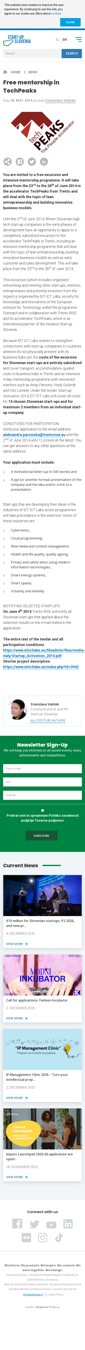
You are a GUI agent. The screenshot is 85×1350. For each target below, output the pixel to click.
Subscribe (41, 836)
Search (72, 53)
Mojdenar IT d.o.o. (48, 1307)
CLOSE (70, 22)
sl (57, 40)
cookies (56, 13)
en (65, 40)
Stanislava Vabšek (60, 100)
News (32, 72)
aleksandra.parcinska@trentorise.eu (34, 435)
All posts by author (48, 720)
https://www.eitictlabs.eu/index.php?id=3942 (41, 667)
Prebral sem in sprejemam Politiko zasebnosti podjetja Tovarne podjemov (43, 818)
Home (16, 72)
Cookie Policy (54, 1295)
